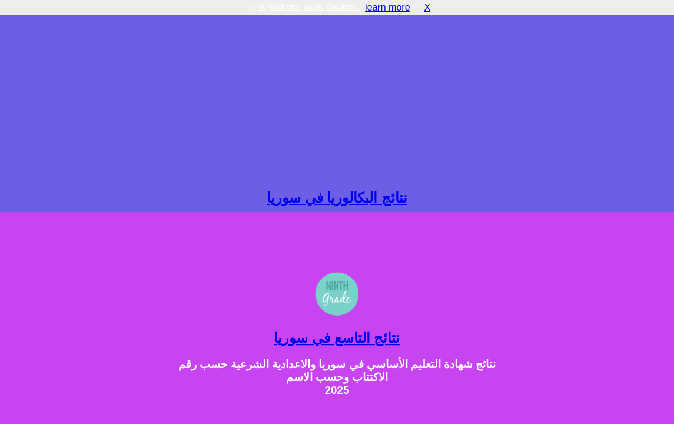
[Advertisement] (337, 95)
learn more (387, 7)
